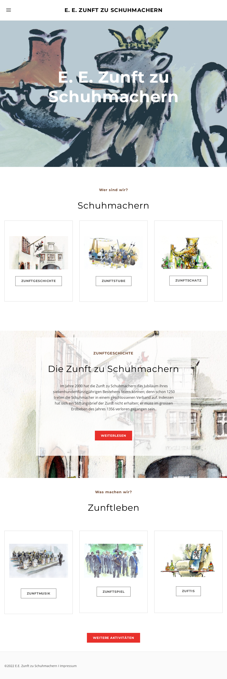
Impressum (68, 666)
